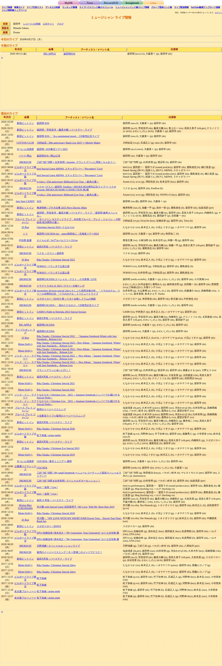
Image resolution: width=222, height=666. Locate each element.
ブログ (60, 24)
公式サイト (48, 24)
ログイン (218, 13)
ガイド (19, 7)
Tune (90, 3)
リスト (35, 7)
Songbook (132, 3)
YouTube (205, 7)
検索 (7, 7)
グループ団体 (161, 7)
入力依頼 (52, 7)
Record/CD (111, 3)
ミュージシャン (132, 7)
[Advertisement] (104, 84)
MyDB (68, 3)
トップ (14, 10)
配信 (181, 7)
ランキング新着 (69, 7)
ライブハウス (96, 7)
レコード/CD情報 (32, 24)
